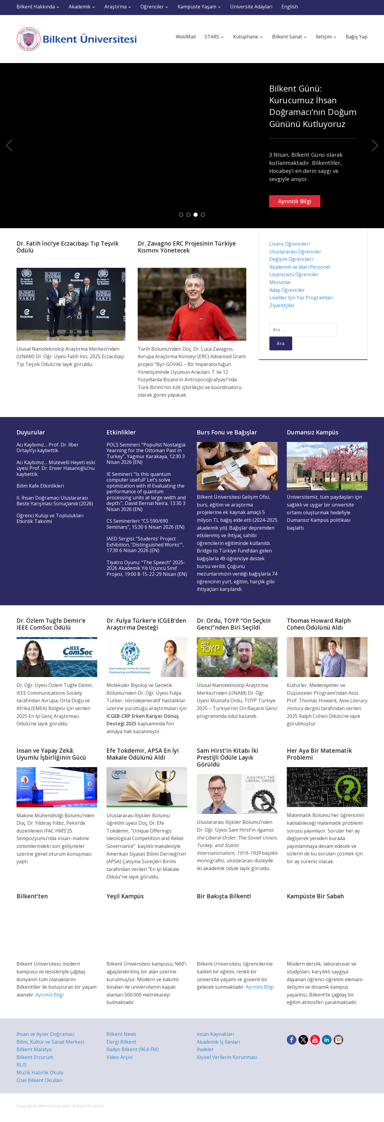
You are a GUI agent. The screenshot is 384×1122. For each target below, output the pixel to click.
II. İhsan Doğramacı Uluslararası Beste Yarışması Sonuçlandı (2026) (54, 500)
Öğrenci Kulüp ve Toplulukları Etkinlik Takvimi (49, 518)
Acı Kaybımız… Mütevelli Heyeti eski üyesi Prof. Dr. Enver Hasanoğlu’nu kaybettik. (55, 468)
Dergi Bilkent (121, 1042)
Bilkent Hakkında (35, 6)
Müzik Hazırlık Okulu (39, 1072)
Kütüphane (245, 36)
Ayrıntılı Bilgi (294, 201)
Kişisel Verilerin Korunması (227, 1057)
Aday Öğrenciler (287, 290)
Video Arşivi (119, 1057)
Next (375, 146)
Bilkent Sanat (287, 36)
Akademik (80, 6)
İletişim (324, 36)
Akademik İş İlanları (218, 1042)
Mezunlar (280, 282)
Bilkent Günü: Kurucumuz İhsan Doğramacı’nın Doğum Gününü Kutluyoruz (313, 106)
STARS (212, 36)
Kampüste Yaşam (197, 6)
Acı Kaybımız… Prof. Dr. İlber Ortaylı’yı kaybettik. (47, 447)
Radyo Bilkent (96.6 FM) (132, 1049)
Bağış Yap (357, 36)
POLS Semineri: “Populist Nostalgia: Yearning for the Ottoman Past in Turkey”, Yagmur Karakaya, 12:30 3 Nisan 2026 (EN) (146, 453)
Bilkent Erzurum (34, 1057)
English (289, 6)
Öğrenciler (152, 6)
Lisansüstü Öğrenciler (294, 274)
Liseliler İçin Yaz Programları (301, 297)
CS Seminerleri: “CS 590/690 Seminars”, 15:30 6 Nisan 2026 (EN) (145, 524)
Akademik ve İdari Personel (299, 267)
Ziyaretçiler (282, 305)
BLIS (21, 1064)
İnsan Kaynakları (215, 1034)
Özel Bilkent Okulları (39, 1080)
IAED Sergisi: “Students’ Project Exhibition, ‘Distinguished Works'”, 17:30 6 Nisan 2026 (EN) (145, 544)
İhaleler (205, 1049)
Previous (9, 146)
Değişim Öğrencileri (291, 259)
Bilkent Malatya (34, 1049)
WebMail (186, 36)
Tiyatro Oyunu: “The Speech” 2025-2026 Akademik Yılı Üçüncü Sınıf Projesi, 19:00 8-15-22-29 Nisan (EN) (146, 568)
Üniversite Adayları (251, 6)
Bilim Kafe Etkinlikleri (40, 485)
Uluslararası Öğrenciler (295, 251)
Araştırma (115, 6)
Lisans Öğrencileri (289, 243)
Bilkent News (121, 1034)
